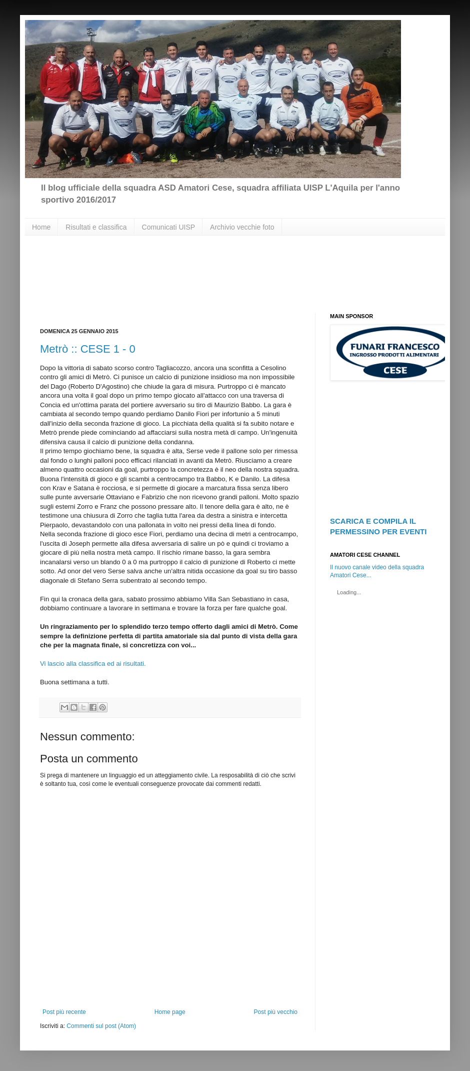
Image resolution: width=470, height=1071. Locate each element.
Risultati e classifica (96, 227)
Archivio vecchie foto (242, 227)
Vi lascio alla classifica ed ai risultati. (93, 663)
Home (41, 227)
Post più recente (64, 1011)
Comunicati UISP (169, 227)
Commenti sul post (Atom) (101, 1025)
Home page (170, 1011)
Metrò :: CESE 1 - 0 (88, 349)
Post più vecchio (276, 1011)
